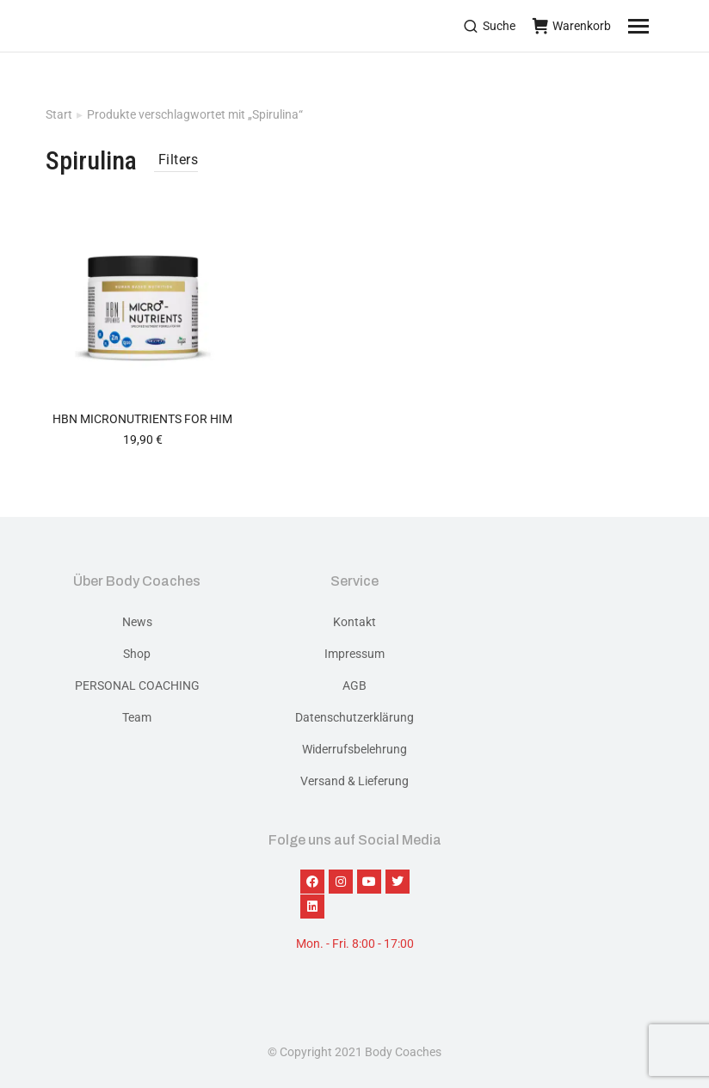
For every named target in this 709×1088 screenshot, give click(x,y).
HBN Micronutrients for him (142, 419)
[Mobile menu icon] (660, 25)
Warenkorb (572, 26)
